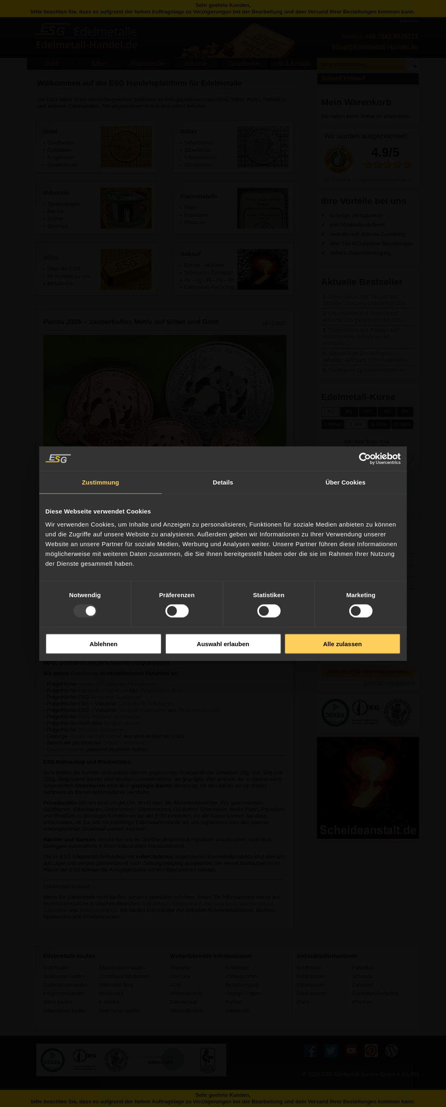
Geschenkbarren (66, 749)
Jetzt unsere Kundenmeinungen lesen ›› (367, 180)
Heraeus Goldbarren (102, 684)
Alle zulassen (342, 643)
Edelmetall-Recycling (209, 287)
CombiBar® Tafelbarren (146, 703)
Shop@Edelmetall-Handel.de (375, 47)
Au (187, 280)
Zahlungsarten (241, 976)
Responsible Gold (199, 710)
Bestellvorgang (241, 985)
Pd (219, 280)
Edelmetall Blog (116, 985)
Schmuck (195, 272)
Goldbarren (84, 673)
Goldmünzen (310, 976)
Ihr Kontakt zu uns (68, 276)
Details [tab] (223, 482)
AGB (175, 985)
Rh (230, 280)
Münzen (214, 265)
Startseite (180, 968)
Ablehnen (103, 643)
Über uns (180, 976)
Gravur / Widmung (124, 743)
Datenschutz (183, 1002)
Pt (208, 280)
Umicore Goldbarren (102, 730)
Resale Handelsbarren (96, 736)
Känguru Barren (122, 723)
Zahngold (222, 272)
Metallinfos (60, 283)
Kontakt (233, 1002)
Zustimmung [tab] (100, 482)
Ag (198, 280)
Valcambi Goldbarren (103, 690)
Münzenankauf (256, 903)
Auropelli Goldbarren (142, 710)
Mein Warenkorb (356, 102)
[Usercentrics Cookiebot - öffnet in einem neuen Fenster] (365, 459)
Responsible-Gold (161, 690)
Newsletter (237, 968)
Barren (192, 265)
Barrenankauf (220, 903)
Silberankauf (186, 903)
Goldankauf (155, 903)
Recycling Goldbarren (116, 697)
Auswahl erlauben (223, 643)
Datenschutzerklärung (389, 683)
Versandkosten (186, 1011)
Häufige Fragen (242, 993)
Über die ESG (63, 269)
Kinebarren (143, 684)
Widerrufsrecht (186, 993)
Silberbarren (310, 985)
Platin (303, 1002)
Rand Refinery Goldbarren (109, 717)
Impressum (237, 1011)
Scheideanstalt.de (66, 903)
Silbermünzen (312, 993)
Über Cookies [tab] (346, 482)
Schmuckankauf (98, 910)
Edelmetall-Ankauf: (67, 886)
